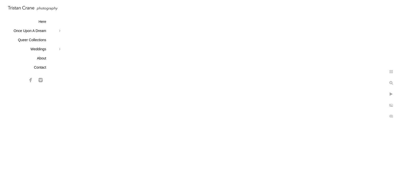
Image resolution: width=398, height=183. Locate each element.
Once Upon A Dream (30, 31)
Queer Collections (32, 40)
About (41, 58)
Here (42, 22)
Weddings (38, 49)
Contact (40, 67)
